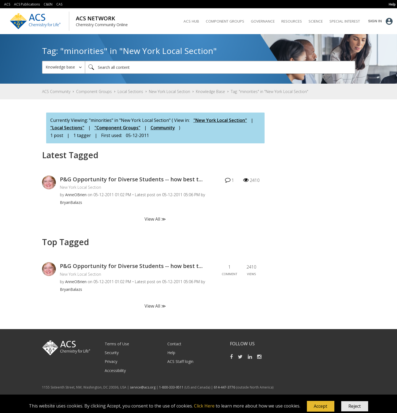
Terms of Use (117, 343)
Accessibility (115, 370)
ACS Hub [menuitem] (191, 21)
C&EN (48, 4)
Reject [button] (354, 406)
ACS (7, 4)
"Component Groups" (117, 128)
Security (112, 352)
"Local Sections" (67, 128)
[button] (320, 406)
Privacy (111, 361)
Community (163, 128)
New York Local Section (169, 91)
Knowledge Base (210, 91)
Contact (174, 343)
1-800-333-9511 (171, 387)
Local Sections (130, 91)
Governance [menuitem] (263, 21)
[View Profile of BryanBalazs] (71, 202)
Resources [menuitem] (291, 21)
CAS (59, 4)
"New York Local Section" (220, 120)
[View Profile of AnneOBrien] (76, 194)
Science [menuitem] (316, 21)
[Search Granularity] (63, 67)
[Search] (220, 67)
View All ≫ (155, 219)
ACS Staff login (180, 361)
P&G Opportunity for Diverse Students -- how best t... (131, 179)
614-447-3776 (225, 387)
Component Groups (94, 91)
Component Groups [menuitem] (225, 21)
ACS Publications (27, 4)
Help (171, 352)
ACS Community (56, 91)
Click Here (204, 406)
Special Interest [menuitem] (344, 21)
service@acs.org (143, 387)
